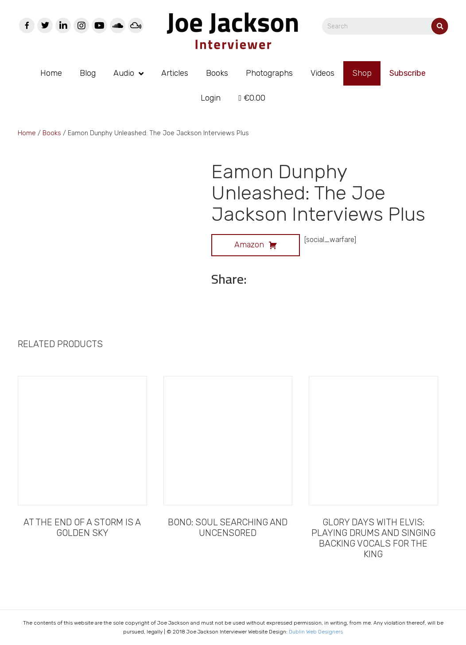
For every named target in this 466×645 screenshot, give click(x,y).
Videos (322, 73)
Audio (123, 73)
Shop (362, 73)
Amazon (255, 244)
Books (217, 73)
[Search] (385, 26)
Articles (174, 73)
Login (211, 98)
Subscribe (407, 73)
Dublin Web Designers (316, 632)
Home (51, 73)
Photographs (269, 73)
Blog (88, 73)
